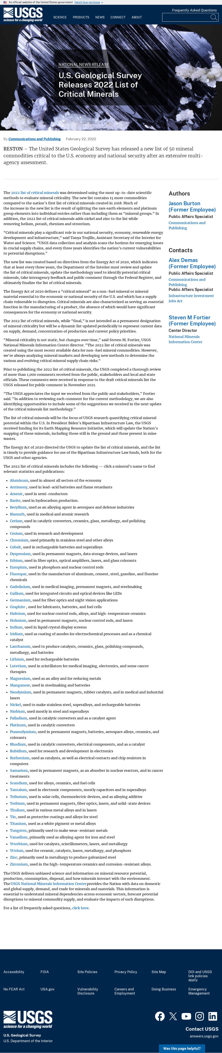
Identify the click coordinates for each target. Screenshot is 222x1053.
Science (60, 17)
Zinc (13, 857)
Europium (18, 567)
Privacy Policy (125, 972)
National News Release (84, 64)
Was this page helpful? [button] (182, 1049)
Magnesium (20, 678)
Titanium (18, 823)
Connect (118, 17)
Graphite (18, 607)
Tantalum (18, 790)
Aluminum (19, 480)
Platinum (18, 725)
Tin (13, 817)
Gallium (16, 593)
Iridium (16, 634)
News (99, 17)
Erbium (16, 560)
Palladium (18, 718)
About (137, 17)
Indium (16, 627)
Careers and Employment (124, 991)
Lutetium (18, 666)
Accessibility (13, 972)
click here (80, 908)
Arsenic (16, 494)
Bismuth (17, 514)
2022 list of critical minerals (35, 193)
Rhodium (18, 744)
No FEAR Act (13, 989)
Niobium (17, 711)
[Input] (190, 17)
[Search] (214, 17)
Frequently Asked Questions (194, 10)
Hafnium (17, 613)
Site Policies (87, 972)
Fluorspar (18, 574)
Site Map (159, 972)
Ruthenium (19, 758)
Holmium (18, 620)
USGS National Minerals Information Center (49, 884)
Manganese (20, 685)
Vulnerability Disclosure (87, 991)
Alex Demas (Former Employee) (192, 263)
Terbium (17, 803)
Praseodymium (23, 732)
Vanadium (19, 837)
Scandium (18, 783)
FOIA (45, 972)
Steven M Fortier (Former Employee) (192, 320)
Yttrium (16, 850)
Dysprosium (20, 554)
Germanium (20, 600)
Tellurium (18, 797)
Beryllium (18, 507)
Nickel (15, 705)
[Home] (22, 21)
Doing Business (164, 989)
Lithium (17, 659)
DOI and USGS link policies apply (200, 976)
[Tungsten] (111, 77)
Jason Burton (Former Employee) (192, 206)
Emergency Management (199, 991)
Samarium (19, 770)
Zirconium (19, 864)
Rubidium (18, 751)
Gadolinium (20, 587)
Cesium (16, 533)
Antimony (18, 487)
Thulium (17, 810)
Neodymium (20, 692)
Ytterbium (19, 844)
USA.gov (47, 989)
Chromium (19, 540)
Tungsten (18, 830)
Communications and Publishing (34, 139)
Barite (15, 500)
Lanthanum (20, 646)
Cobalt (15, 547)
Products (81, 17)
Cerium (16, 521)
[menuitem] (60, 14)
